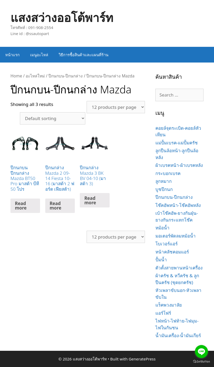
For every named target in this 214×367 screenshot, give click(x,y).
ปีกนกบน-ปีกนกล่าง (65, 76)
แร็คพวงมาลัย (168, 305)
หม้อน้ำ (162, 228)
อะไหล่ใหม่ (35, 76)
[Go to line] (201, 351)
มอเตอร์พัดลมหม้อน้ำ (175, 236)
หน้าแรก (12, 54)
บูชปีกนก (164, 189)
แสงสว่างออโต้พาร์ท (61, 17)
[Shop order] (52, 118)
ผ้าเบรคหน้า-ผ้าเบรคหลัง (179, 165)
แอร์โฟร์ (163, 313)
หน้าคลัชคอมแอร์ (172, 252)
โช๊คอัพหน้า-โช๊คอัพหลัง (178, 205)
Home (16, 76)
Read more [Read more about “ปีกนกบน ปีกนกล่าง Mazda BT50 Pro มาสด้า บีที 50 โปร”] (21, 205)
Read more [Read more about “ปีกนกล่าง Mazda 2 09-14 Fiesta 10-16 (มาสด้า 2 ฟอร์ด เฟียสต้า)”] (55, 205)
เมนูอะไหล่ (39, 54)
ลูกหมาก (163, 181)
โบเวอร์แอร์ (166, 244)
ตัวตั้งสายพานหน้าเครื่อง (178, 268)
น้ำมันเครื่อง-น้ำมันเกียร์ (178, 335)
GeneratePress (142, 359)
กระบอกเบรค (168, 173)
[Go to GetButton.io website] (201, 361)
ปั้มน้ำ (161, 260)
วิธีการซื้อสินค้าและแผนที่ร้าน (83, 54)
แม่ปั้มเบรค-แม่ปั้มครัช (176, 143)
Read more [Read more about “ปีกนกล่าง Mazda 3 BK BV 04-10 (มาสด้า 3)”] (90, 200)
